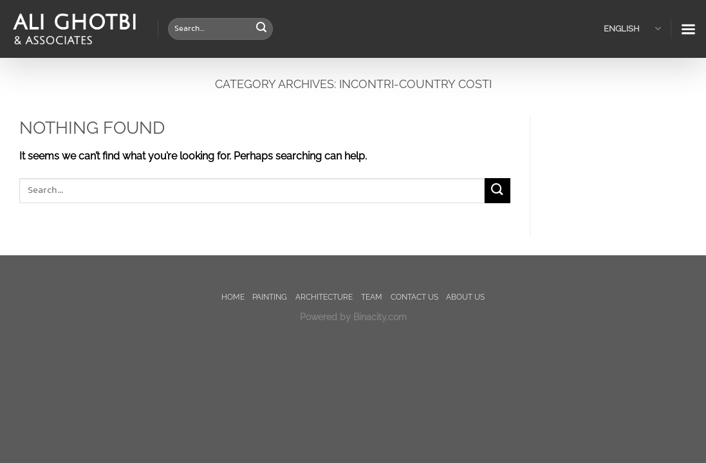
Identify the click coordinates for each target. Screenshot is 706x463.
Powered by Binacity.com (353, 316)
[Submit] (261, 29)
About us (465, 297)
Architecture (324, 297)
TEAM (371, 297)
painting (269, 297)
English (632, 29)
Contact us (414, 297)
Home (233, 297)
